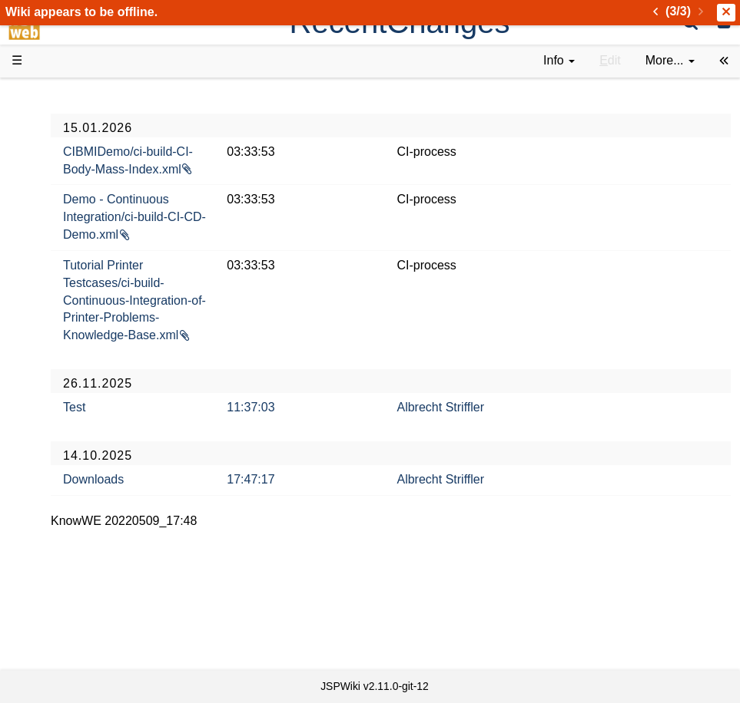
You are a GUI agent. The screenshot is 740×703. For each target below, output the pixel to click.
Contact (63, 609)
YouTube (66, 504)
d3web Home (50, 94)
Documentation (83, 260)
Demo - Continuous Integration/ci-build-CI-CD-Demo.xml (242, 234)
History (61, 173)
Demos (61, 295)
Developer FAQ (84, 382)
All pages (67, 556)
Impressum (72, 626)
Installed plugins (86, 591)
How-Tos (66, 364)
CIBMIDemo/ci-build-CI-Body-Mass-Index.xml (239, 169)
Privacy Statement (92, 644)
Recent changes (86, 573)
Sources (65, 417)
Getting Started (83, 347)
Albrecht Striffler (500, 442)
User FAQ (69, 277)
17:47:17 (339, 513)
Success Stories (86, 155)
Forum (60, 486)
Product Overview (90, 120)
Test (193, 442)
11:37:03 (339, 442)
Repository (71, 434)
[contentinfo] (559, 61)
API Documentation (95, 400)
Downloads (212, 513)
